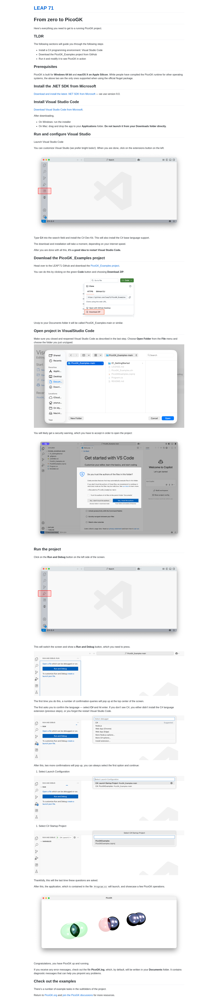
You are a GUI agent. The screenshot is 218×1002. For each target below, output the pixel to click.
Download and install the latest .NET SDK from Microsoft (64, 94)
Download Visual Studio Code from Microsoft (58, 109)
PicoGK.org (51, 995)
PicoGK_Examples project (105, 265)
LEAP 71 (44, 8)
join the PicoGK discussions (78, 995)
